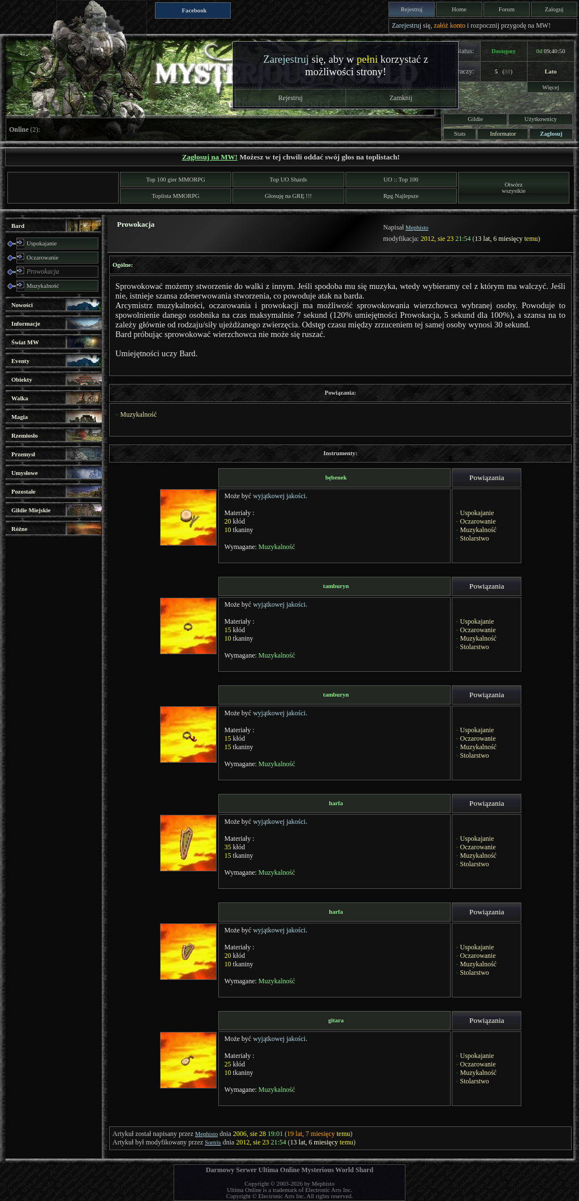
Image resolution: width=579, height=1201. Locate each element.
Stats (460, 134)
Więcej (550, 87)
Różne (19, 529)
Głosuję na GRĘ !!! (288, 196)
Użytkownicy (541, 119)
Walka (19, 398)
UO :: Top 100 (400, 179)
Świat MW (25, 342)
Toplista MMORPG (176, 196)
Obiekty (21, 380)
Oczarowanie (42, 257)
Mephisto (416, 227)
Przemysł (23, 454)
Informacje (25, 324)
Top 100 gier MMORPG (175, 179)
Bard (17, 226)
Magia (19, 417)
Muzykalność (43, 286)
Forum (507, 9)
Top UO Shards (288, 179)
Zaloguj (554, 9)
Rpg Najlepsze (400, 196)
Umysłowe (24, 473)
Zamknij (401, 98)
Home (459, 9)
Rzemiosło (24, 436)
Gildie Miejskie (31, 510)
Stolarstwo (474, 538)
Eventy (20, 361)
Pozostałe (23, 492)
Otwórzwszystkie (513, 188)
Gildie (475, 119)
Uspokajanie (42, 243)
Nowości (22, 305)
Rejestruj (411, 9)
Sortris (213, 1142)
